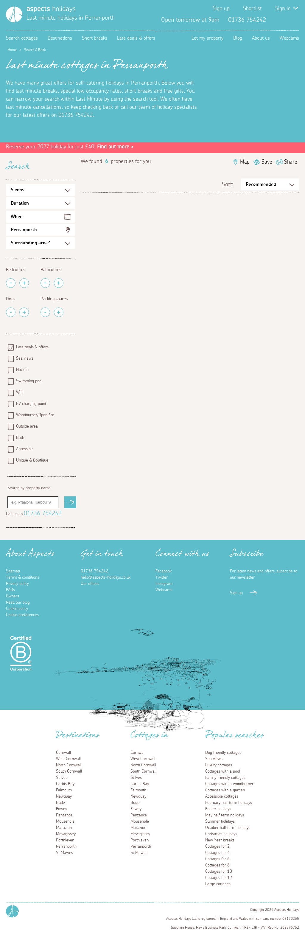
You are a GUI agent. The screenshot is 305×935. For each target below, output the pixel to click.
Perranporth (24, 229)
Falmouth (64, 790)
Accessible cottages (221, 796)
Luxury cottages (218, 765)
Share (290, 162)
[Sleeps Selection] (40, 190)
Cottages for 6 (217, 859)
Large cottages (218, 884)
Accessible (25, 449)
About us (261, 38)
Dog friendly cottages (223, 753)
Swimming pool (29, 381)
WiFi (20, 392)
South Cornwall (69, 771)
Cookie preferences (22, 615)
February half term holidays (228, 803)
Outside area (27, 426)
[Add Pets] (24, 312)
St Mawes (64, 853)
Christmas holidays (221, 834)
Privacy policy (17, 584)
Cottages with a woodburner (229, 784)
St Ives (61, 778)
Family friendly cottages (225, 778)
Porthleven (65, 840)
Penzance (64, 815)
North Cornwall (69, 765)
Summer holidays (220, 821)
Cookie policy (17, 609)
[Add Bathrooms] (58, 283)
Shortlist (252, 8)
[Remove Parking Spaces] (45, 312)
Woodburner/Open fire (35, 415)
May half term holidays (224, 815)
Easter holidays (218, 809)
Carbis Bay (65, 784)
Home (12, 50)
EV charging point (31, 404)
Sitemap (13, 571)
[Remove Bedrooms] (10, 283)
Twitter (284, 20)
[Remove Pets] (10, 312)
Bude (60, 803)
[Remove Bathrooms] (45, 283)
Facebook (275, 20)
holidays (51, 9)
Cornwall (63, 753)
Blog (237, 38)
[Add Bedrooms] (24, 283)
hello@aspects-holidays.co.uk (105, 577)
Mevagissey (66, 834)
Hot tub (22, 370)
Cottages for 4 (217, 853)
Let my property (207, 38)
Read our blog (18, 602)
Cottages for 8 (217, 865)
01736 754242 (43, 513)
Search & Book (35, 50)
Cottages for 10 (218, 871)
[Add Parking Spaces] (58, 312)
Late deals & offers (136, 38)
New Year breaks (219, 840)
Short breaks (94, 38)
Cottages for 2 (217, 846)
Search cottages (22, 38)
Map (245, 162)
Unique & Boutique (32, 460)
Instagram (294, 20)
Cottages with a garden (225, 790)
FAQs (10, 590)
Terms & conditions (22, 577)
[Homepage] (14, 14)
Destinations (60, 38)
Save (267, 162)
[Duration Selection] (40, 203)
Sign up (221, 8)
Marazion (64, 828)
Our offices (90, 584)
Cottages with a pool (222, 771)
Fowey (61, 809)
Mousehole (65, 821)
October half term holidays (227, 828)
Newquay (64, 796)
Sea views (24, 358)
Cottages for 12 (218, 878)
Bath (20, 438)
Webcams (289, 38)
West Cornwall (68, 759)
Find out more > (115, 147)
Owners (12, 596)
